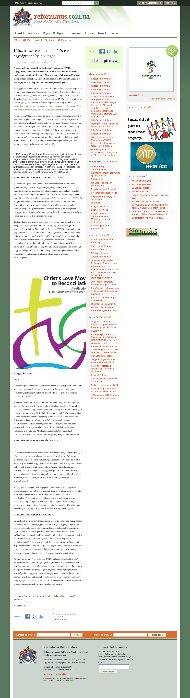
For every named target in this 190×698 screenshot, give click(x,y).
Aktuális (89, 33)
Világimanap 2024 (100, 206)
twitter (41, 616)
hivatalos (65, 596)
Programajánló (99, 162)
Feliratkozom (157, 635)
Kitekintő (37, 40)
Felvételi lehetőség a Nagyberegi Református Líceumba (102, 369)
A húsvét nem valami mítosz (145, 201)
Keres (76, 635)
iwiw (34, 616)
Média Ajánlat (62, 674)
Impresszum (48, 674)
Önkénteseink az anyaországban (148, 218)
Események (136, 107)
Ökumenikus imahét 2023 (103, 304)
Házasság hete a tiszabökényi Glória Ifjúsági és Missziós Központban (104, 152)
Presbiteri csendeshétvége (104, 193)
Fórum (114, 33)
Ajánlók (26, 40)
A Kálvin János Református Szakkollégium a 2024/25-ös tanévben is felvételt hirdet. (105, 349)
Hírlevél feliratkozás (102, 635)
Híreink (93, 74)
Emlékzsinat (97, 179)
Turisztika (75, 33)
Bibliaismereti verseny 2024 (104, 385)
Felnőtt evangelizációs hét (103, 189)
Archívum (170, 98)
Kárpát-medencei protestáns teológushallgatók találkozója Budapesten (105, 291)
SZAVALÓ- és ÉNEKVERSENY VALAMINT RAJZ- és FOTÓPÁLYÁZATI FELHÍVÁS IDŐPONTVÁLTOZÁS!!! (105, 272)
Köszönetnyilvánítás (101, 78)
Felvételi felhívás (99, 375)
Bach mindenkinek (141, 191)
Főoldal (19, 33)
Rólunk (102, 33)
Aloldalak (33, 33)
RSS (101, 74)
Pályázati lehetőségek (101, 356)
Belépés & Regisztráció (150, 3)
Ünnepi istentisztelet (141, 188)
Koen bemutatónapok (101, 246)
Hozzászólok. (60, 619)
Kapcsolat (170, 3)
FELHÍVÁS (96, 331)
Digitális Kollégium (54, 33)
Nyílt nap (95, 202)
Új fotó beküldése (157, 98)
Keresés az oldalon (25, 635)
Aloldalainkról (64, 40)
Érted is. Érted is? (100, 249)
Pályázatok (49, 40)
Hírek (17, 40)
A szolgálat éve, (136, 95)
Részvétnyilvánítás (100, 253)
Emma (30, 3)
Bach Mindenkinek (100, 210)
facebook (27, 616)
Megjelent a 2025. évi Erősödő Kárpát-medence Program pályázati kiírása (103, 324)
